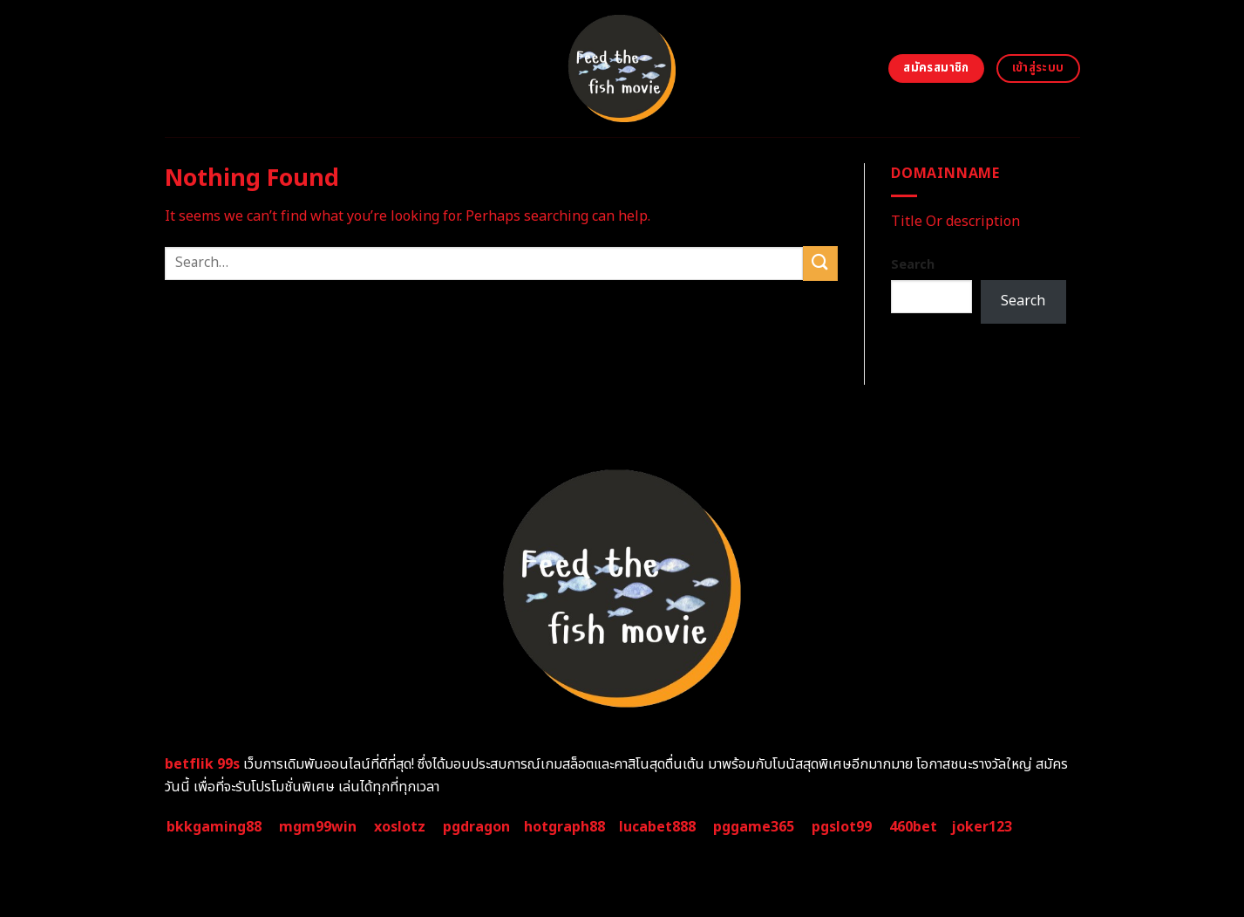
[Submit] (820, 263)
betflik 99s (202, 764)
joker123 (981, 827)
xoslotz (399, 827)
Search (913, 265)
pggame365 (753, 827)
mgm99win (318, 827)
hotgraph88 (564, 827)
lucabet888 (657, 827)
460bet (913, 827)
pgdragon (476, 827)
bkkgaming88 (214, 827)
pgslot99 (842, 827)
